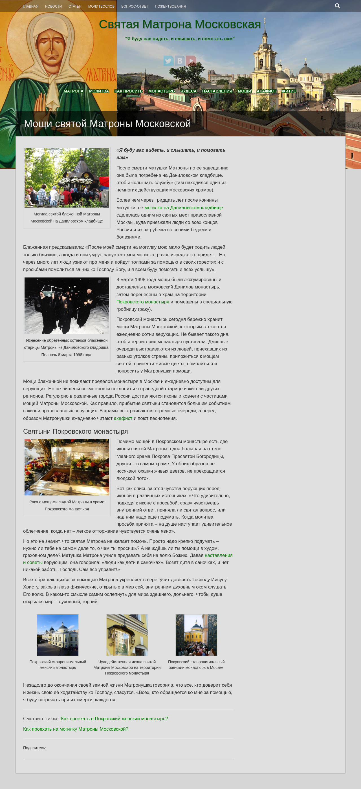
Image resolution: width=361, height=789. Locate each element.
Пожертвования (170, 6)
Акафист (266, 91)
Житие (289, 91)
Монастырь (161, 91)
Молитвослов (101, 6)
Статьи (75, 6)
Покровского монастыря (142, 302)
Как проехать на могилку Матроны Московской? (75, 729)
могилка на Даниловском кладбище (184, 207)
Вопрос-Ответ (134, 6)
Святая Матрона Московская (180, 24)
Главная (30, 6)
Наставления (217, 91)
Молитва (99, 91)
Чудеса (188, 91)
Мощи (244, 91)
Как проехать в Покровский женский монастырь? (114, 718)
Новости (53, 6)
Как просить (129, 91)
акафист (123, 418)
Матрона (73, 91)
